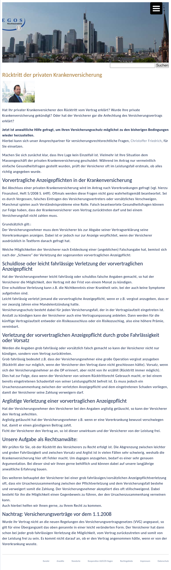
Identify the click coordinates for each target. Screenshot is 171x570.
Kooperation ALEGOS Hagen (100, 561)
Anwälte (60, 561)
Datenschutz (163, 561)
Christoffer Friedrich (146, 141)
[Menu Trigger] (156, 8)
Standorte (75, 561)
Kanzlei (46, 561)
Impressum (145, 561)
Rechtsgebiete (126, 561)
